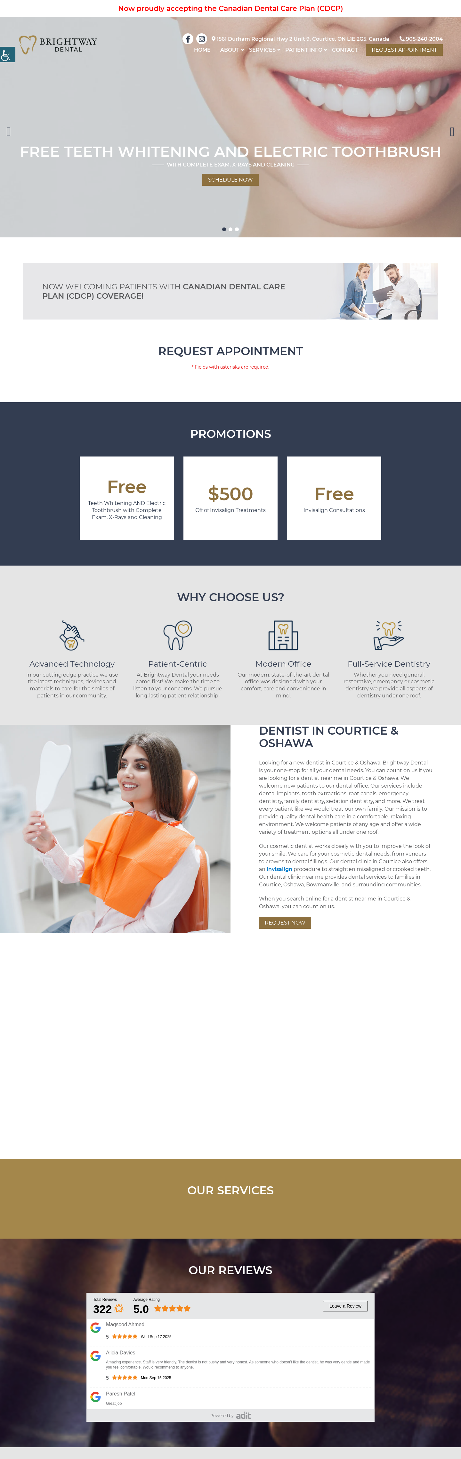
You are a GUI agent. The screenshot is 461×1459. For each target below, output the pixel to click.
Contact (345, 50)
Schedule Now (230, 180)
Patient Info (303, 50)
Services (262, 50)
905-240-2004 (421, 39)
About (229, 50)
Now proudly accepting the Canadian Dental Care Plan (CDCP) (230, 8)
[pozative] (243, 1415)
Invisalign (279, 869)
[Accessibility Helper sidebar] (7, 54)
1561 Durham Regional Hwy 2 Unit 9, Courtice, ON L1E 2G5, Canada (300, 39)
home (202, 50)
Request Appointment (404, 50)
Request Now (285, 923)
